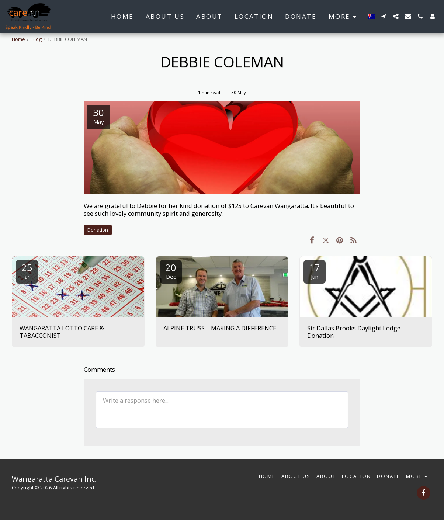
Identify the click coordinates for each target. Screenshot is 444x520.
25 (27, 270)
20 (171, 270)
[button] (383, 16)
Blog (37, 39)
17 (314, 270)
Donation (97, 229)
